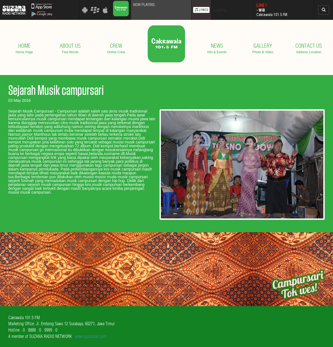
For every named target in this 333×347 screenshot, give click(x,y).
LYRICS (201, 10)
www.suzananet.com (90, 336)
